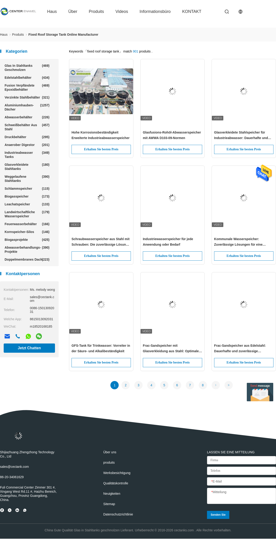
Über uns (109, 452)
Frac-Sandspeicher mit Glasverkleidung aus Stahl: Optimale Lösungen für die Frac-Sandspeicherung (171, 349)
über (72, 11)
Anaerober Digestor (27, 145)
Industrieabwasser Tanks (27, 155)
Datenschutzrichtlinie (118, 514)
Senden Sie (218, 514)
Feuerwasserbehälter (27, 224)
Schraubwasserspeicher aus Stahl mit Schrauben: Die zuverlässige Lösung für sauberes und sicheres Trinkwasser (100, 242)
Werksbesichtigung (116, 473)
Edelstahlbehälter (27, 78)
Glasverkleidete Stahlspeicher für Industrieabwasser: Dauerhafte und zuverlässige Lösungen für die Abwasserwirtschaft (241, 136)
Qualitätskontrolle (115, 483)
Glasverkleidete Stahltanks (27, 167)
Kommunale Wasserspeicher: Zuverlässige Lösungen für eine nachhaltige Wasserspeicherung (238, 242)
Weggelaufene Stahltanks (27, 179)
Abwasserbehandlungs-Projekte (27, 249)
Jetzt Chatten (29, 348)
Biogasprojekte (27, 240)
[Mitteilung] (241, 496)
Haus (52, 11)
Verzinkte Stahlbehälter (27, 97)
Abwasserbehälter (27, 117)
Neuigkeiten (111, 493)
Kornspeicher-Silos (27, 232)
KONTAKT (191, 11)
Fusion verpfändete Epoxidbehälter (27, 87)
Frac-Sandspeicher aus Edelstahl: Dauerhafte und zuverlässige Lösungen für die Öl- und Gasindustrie (243, 349)
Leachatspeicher (27, 204)
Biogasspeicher (27, 196)
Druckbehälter (27, 137)
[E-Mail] (241, 481)
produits (96, 11)
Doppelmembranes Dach (27, 259)
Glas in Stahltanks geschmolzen (27, 68)
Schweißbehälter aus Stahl (27, 127)
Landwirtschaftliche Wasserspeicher (27, 214)
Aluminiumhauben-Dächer (27, 107)
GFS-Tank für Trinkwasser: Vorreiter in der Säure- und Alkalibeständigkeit (101, 348)
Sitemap (109, 504)
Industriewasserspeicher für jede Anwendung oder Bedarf (168, 241)
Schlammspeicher (27, 188)
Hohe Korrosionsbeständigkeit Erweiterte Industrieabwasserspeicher (100, 135)
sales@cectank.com (14, 466)
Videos (121, 11)
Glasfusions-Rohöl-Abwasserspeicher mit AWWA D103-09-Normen (172, 135)
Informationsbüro (155, 11)
